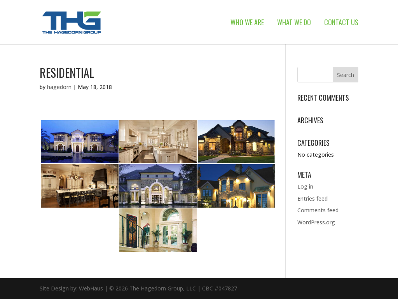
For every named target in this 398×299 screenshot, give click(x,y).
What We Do (294, 23)
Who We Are (247, 23)
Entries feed (312, 198)
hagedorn (59, 87)
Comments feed (318, 210)
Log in (305, 186)
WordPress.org (316, 222)
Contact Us (341, 23)
